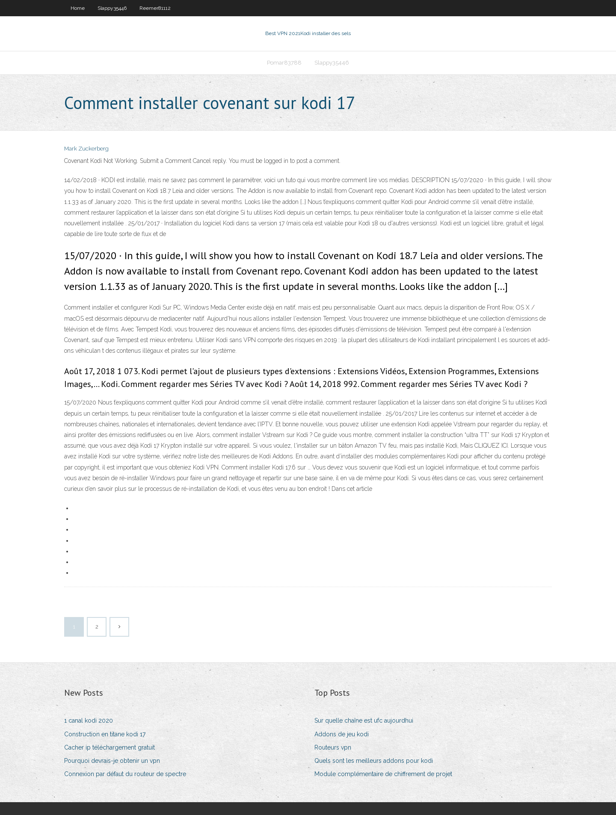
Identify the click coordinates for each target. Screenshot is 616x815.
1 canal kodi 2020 (88, 720)
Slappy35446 (112, 8)
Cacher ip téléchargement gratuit (109, 747)
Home (78, 8)
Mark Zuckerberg (86, 148)
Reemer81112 (155, 8)
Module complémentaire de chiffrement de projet (383, 774)
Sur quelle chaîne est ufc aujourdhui (363, 720)
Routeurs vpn (332, 747)
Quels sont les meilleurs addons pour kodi (373, 760)
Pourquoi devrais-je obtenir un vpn (112, 760)
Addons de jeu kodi (341, 734)
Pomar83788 (284, 62)
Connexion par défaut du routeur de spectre (125, 774)
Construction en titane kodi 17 (104, 734)
